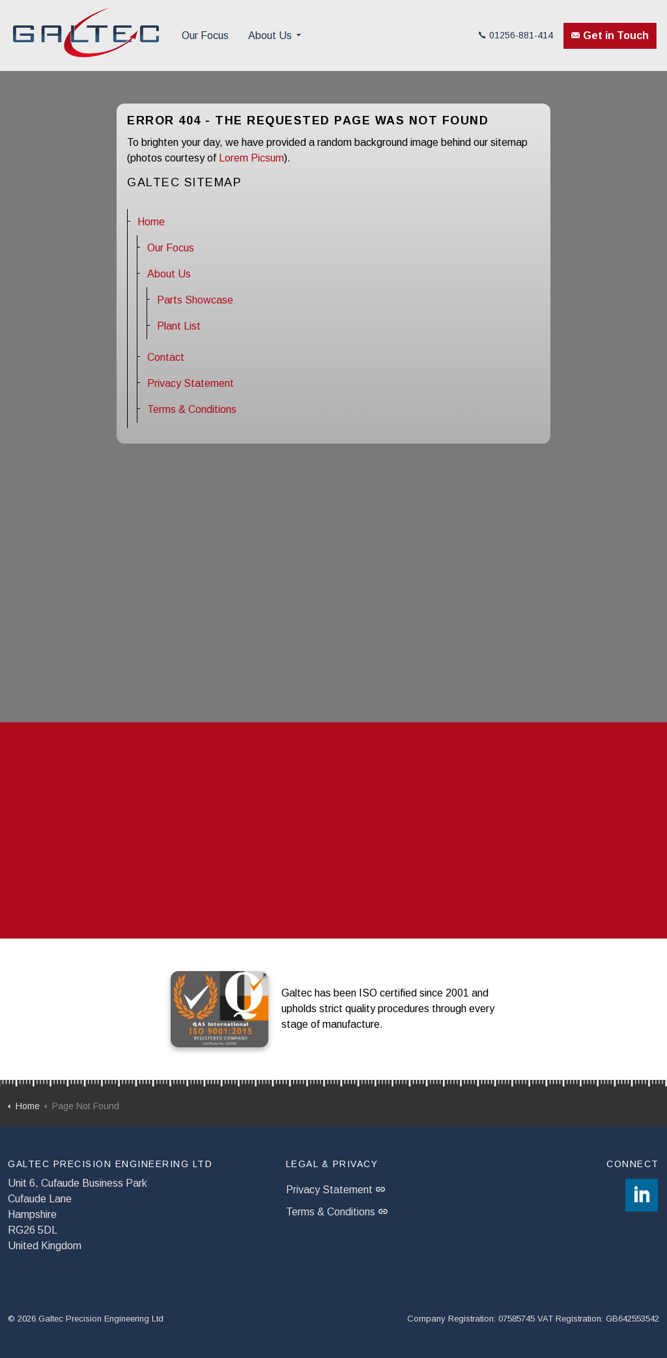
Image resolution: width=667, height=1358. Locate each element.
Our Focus (205, 35)
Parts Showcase (195, 299)
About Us (270, 35)
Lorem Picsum (251, 157)
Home (151, 221)
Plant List (179, 326)
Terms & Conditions (191, 409)
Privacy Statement (190, 383)
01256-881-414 (516, 35)
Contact (165, 357)
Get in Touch (610, 36)
